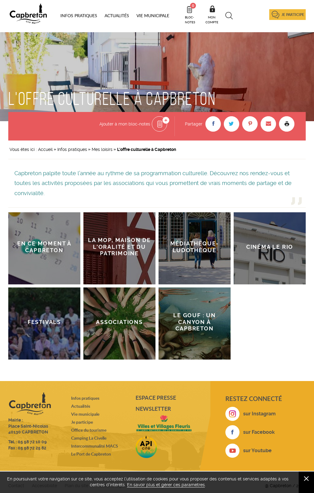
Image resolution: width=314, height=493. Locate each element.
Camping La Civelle (88, 438)
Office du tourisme (88, 430)
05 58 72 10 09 (32, 441)
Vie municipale (85, 414)
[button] (213, 124)
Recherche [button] (229, 15)
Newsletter (153, 409)
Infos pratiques (72, 149)
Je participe (292, 14)
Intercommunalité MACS (94, 446)
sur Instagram (259, 414)
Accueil (45, 149)
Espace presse (156, 398)
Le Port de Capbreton (91, 454)
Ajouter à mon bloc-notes (124, 123)
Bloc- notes (190, 13)
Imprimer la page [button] (286, 124)
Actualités (80, 406)
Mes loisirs (102, 149)
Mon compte (211, 19)
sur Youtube (257, 450)
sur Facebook (259, 432)
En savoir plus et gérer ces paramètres (166, 484)
